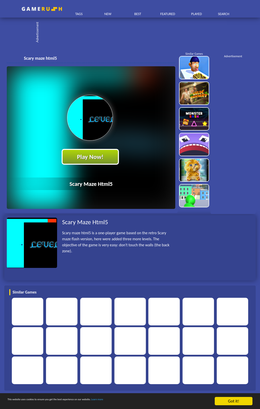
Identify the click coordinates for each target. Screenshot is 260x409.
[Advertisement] (132, 32)
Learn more (157, 401)
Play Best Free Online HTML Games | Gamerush (41, 9)
